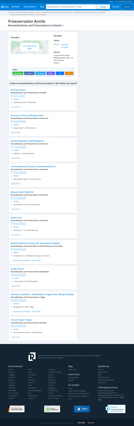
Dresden (11, 380)
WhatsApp (17, 73)
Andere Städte (53, 398)
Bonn (30, 385)
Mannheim (32, 388)
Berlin (30, 369)
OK (69, 73)
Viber (50, 73)
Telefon (15, 99)
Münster (51, 385)
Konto (70, 388)
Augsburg (51, 388)
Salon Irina (16, 217)
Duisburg (12, 383)
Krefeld (11, 398)
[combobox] (61, 6)
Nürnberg (51, 380)
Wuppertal (52, 383)
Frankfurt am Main (54, 372)
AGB (99, 375)
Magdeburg (32, 396)
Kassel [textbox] (79, 7)
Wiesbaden (12, 390)
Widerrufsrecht (103, 377)
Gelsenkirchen (53, 390)
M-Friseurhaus (18, 89)
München (12, 372)
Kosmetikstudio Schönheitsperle (27, 140)
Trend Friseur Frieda (21, 319)
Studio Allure (17, 268)
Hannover (31, 380)
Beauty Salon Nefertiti (22, 192)
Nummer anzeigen (65, 45)
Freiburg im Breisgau (55, 396)
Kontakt (71, 380)
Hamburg (51, 369)
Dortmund (12, 377)
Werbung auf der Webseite (77, 396)
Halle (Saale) (13, 396)
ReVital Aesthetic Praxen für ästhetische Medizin (35, 243)
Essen (30, 377)
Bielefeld (12, 385)
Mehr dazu (120, 397)
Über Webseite (73, 378)
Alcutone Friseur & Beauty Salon (27, 115)
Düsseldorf (32, 375)
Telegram (40, 73)
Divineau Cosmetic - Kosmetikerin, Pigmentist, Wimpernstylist (42, 294)
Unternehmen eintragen (76, 391)
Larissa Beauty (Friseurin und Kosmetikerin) (33, 166)
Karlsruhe (12, 388)
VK (60, 73)
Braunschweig (13, 393)
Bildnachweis (102, 372)
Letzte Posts (72, 369)
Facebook (29, 73)
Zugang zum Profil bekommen (78, 393)
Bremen (51, 377)
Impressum (102, 383)
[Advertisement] (102, 46)
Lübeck (30, 398)
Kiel (29, 393)
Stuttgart (12, 375)
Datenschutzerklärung (105, 380)
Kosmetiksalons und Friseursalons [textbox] (61, 7)
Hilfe (69, 399)
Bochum (31, 383)
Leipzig (50, 375)
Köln (30, 372)
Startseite (12, 12)
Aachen (50, 393)
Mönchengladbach (34, 390)
